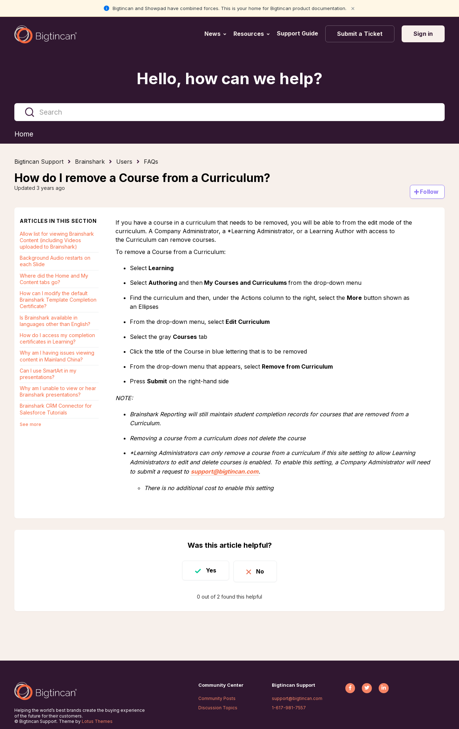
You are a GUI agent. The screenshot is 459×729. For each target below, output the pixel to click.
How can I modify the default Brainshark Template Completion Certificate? (58, 300)
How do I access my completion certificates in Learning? (57, 338)
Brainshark (90, 162)
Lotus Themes (97, 721)
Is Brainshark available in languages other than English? (55, 321)
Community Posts (217, 698)
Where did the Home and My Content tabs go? (54, 279)
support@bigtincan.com (225, 471)
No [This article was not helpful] (262, 570)
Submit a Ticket (360, 33)
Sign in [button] (423, 33)
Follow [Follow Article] (429, 192)
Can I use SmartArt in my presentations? (48, 374)
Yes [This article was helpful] (208, 570)
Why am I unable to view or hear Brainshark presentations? (58, 391)
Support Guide (298, 33)
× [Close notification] (353, 8)
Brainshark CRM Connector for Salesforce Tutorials (56, 409)
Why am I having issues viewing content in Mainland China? (57, 356)
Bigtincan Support (38, 162)
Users (124, 162)
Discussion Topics (217, 707)
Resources (248, 33)
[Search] (229, 112)
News (212, 33)
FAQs (151, 162)
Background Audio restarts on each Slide (55, 261)
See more (30, 424)
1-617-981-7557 (289, 707)
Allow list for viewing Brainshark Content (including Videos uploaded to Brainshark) (57, 240)
